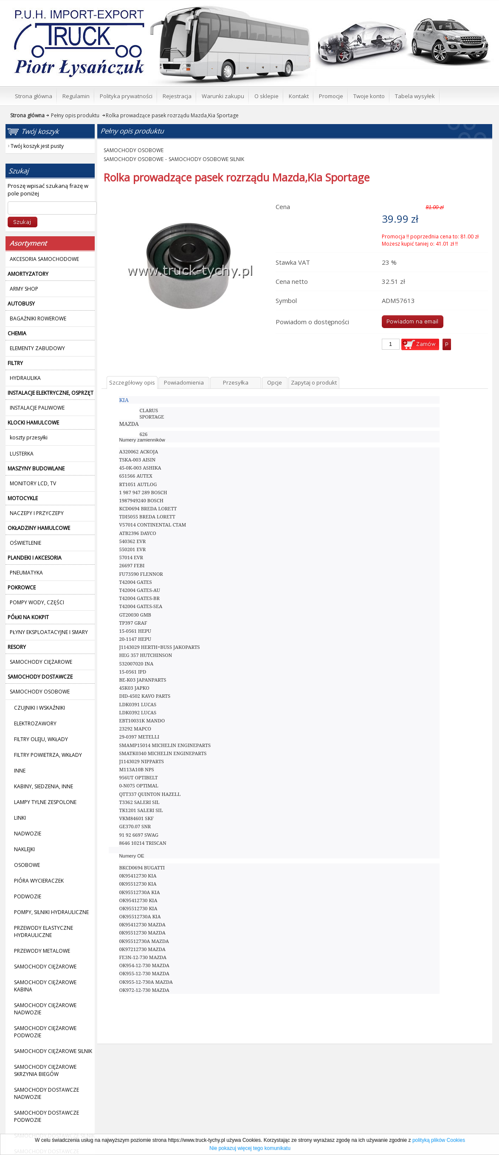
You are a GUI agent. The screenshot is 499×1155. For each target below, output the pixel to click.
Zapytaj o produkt (314, 382)
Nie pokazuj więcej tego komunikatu (249, 1148)
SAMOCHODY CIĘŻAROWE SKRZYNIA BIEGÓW (45, 1070)
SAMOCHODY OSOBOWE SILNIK (206, 159)
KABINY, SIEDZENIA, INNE (43, 786)
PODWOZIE (27, 896)
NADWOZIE (27, 833)
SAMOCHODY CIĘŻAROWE (45, 966)
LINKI (20, 817)
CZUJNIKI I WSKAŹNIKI (39, 707)
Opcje (274, 382)
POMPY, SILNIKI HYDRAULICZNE (51, 912)
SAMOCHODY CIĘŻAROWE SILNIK (53, 1051)
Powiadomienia (184, 382)
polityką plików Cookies (438, 1140)
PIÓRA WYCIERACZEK (39, 880)
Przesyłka (235, 382)
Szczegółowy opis (132, 382)
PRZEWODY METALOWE (42, 950)
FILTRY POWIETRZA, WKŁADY (48, 755)
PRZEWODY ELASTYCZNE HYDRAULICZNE (43, 931)
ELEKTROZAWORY (35, 723)
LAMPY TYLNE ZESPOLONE (45, 802)
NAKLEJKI (24, 849)
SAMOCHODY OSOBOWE (134, 150)
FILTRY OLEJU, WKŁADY (41, 739)
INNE (19, 770)
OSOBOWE (27, 865)
